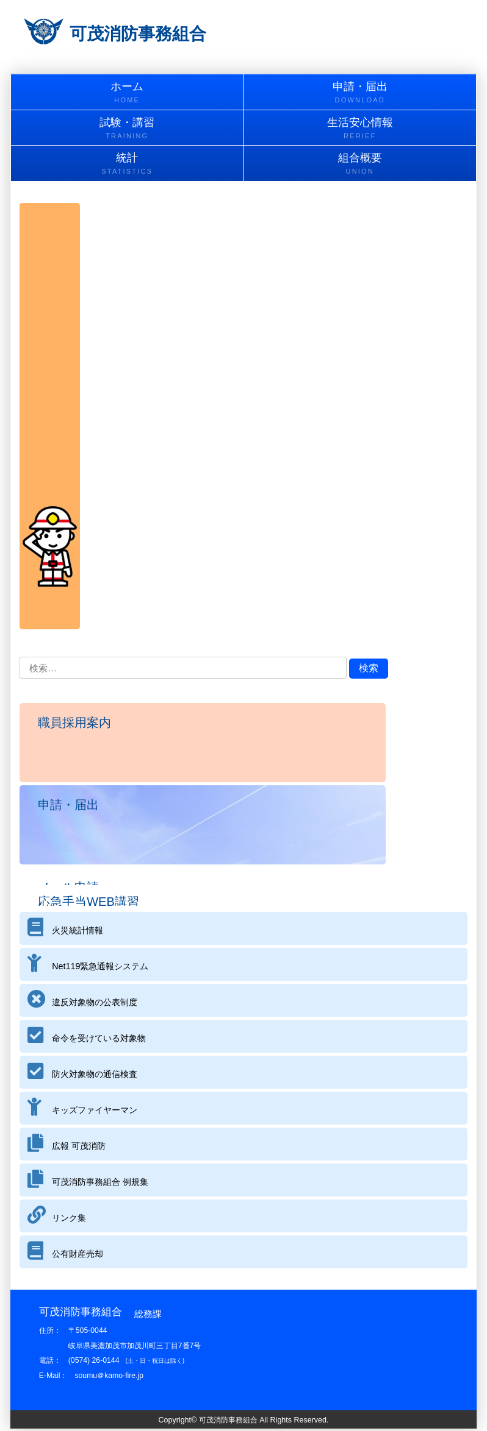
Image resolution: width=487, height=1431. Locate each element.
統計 (127, 164)
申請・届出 (360, 92)
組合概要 (360, 164)
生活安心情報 (360, 128)
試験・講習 (127, 128)
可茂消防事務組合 (138, 33)
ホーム (127, 92)
